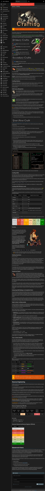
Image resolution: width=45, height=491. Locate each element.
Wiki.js (36, 489)
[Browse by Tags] (29, 1)
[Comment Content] (29, 476)
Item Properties (25, 462)
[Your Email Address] (28, 482)
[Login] (44, 1)
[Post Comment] (40, 484)
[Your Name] (28, 479)
